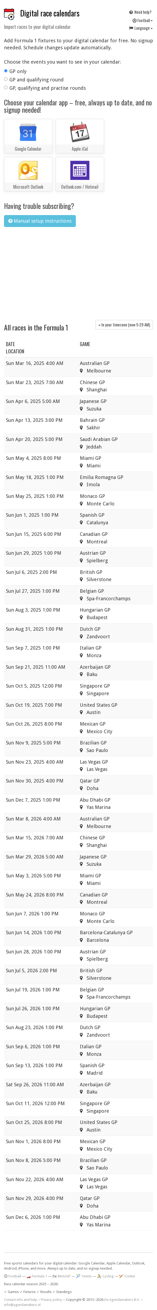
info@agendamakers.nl (22, 1305)
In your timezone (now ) (124, 325)
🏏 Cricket (127, 1276)
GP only (15, 71)
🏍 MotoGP (61, 1276)
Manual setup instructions (40, 221)
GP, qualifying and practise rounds (45, 88)
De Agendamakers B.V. (122, 1300)
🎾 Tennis (84, 1276)
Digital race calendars (50, 13)
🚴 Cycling (105, 1276)
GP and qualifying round (34, 79)
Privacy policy (51, 1300)
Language (141, 28)
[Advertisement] (78, 271)
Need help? (140, 12)
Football (143, 20)
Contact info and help (20, 1300)
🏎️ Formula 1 (36, 1276)
